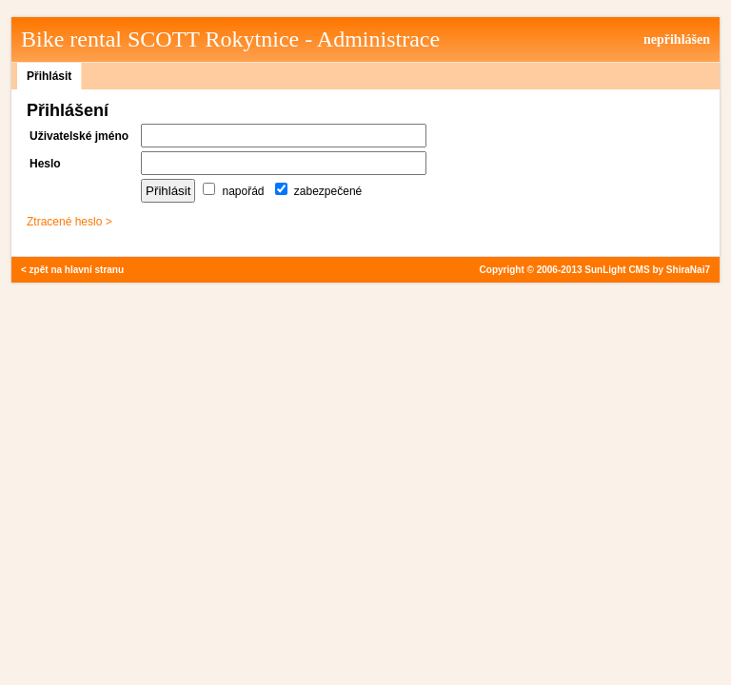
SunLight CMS (616, 269)
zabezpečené (319, 191)
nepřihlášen (676, 39)
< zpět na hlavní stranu (72, 269)
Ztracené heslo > (69, 221)
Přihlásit (49, 76)
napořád (233, 191)
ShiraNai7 (688, 269)
